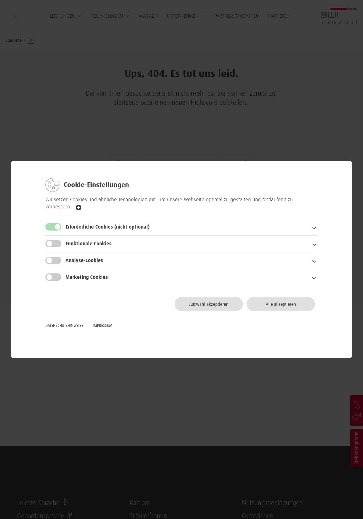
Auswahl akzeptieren (209, 304)
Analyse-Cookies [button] (84, 260)
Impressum (102, 326)
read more (78, 207)
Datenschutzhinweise (64, 326)
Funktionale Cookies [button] (88, 243)
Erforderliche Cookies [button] (108, 227)
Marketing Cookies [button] (87, 277)
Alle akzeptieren (281, 304)
